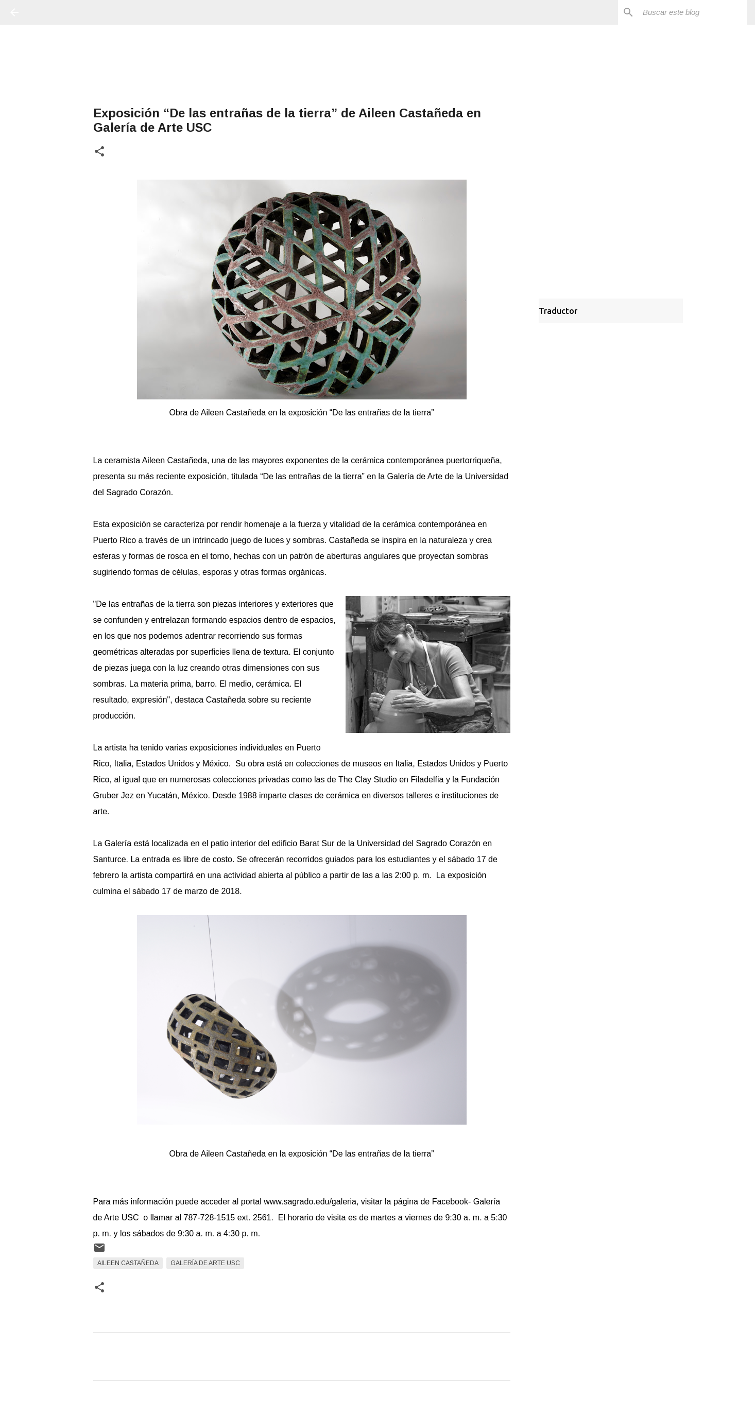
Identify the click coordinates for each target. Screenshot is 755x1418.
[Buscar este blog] (693, 12)
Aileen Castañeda (128, 1263)
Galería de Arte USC (205, 1263)
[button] (99, 152)
